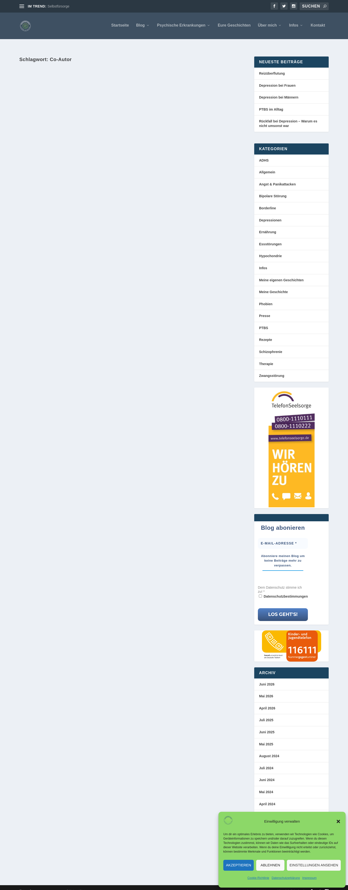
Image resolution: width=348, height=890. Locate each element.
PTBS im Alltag (271, 103)
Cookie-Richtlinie (258, 878)
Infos (293, 26)
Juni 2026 (267, 677)
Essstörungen (270, 237)
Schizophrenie (270, 345)
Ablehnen (270, 865)
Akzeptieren (238, 865)
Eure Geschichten (234, 26)
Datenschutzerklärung (286, 878)
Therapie (266, 357)
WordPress (101, 884)
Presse (264, 309)
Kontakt (318, 26)
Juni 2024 (267, 773)
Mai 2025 (266, 737)
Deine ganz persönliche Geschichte (66, 133)
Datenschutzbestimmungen (286, 590)
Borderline (267, 201)
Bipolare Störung (273, 189)
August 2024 (269, 749)
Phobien (265, 297)
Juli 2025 (266, 713)
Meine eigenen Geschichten (281, 273)
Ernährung (267, 225)
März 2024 (267, 809)
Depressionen (270, 213)
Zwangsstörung (271, 369)
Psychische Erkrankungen (181, 26)
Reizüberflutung (272, 67)
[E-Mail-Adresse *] (283, 536)
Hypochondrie (270, 249)
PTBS (263, 321)
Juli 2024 (266, 761)
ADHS (264, 153)
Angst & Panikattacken (277, 177)
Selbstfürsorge (58, 6)
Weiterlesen (41, 168)
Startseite (120, 26)
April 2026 (267, 701)
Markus (34, 142)
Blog (140, 26)
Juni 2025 (267, 725)
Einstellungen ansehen (314, 865)
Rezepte (265, 333)
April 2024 (267, 797)
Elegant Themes (54, 884)
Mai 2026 (266, 689)
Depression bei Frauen (277, 79)
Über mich (267, 26)
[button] (338, 821)
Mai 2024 (266, 785)
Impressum (309, 878)
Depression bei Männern (278, 90)
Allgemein (267, 165)
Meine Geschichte (70, 142)
